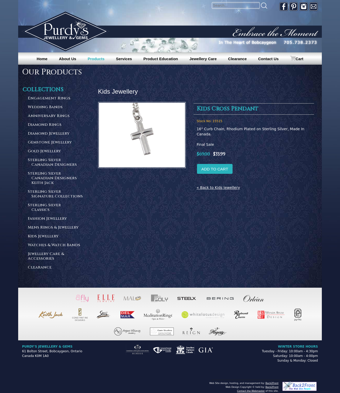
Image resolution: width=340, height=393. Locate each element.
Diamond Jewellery (49, 133)
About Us (67, 59)
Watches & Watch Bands (54, 245)
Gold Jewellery (44, 151)
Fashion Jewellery (47, 218)
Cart (299, 59)
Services (124, 59)
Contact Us (268, 59)
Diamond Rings (45, 124)
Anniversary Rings (49, 116)
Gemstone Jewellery (50, 142)
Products (96, 59)
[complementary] (302, 364)
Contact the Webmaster (251, 391)
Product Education (160, 59)
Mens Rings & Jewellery (53, 227)
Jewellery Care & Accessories (46, 256)
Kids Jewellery (43, 236)
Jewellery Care (203, 59)
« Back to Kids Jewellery (218, 187)
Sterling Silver (55, 162)
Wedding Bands (45, 107)
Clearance (237, 59)
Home (42, 59)
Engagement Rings (49, 98)
